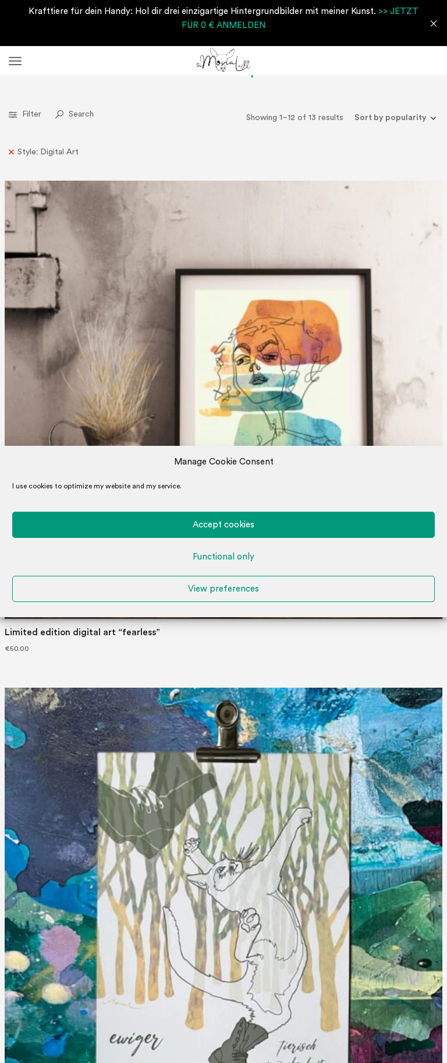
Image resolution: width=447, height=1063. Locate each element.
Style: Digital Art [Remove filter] (48, 152)
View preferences (223, 589)
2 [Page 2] (218, 738)
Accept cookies (223, 524)
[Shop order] (390, 118)
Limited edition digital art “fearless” (41, 295)
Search (74, 114)
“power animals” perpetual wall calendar (267, 656)
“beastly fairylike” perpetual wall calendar (158, 295)
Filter (26, 114)
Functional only (223, 556)
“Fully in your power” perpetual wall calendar (157, 656)
